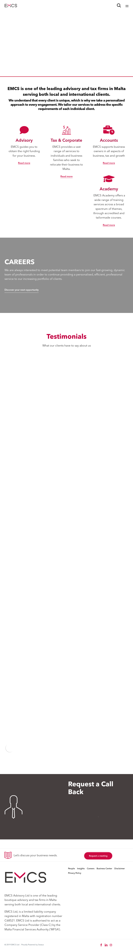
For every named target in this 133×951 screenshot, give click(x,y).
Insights (81, 868)
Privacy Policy (74, 873)
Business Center (104, 868)
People (71, 868)
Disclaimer (119, 868)
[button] (24, 163)
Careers (90, 868)
